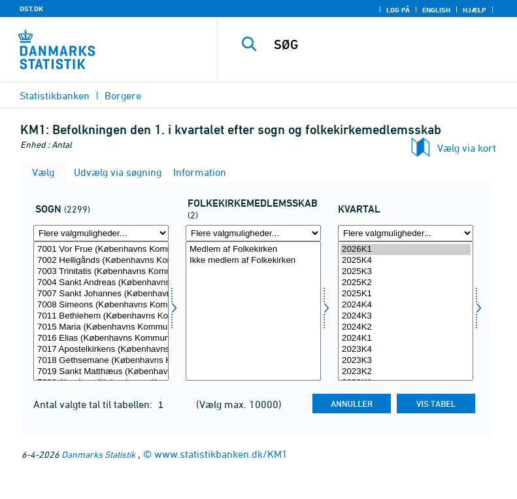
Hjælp (474, 9)
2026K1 (406, 249)
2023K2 (406, 371)
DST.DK (31, 8)
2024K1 (406, 338)
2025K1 (406, 294)
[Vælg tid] (405, 311)
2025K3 (406, 271)
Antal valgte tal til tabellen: (94, 404)
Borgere (123, 95)
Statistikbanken (55, 95)
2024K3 (406, 316)
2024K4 (406, 305)
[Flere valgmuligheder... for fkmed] (253, 233)
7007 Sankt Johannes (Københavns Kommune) (101, 294)
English (436, 9)
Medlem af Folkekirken (253, 249)
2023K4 (406, 349)
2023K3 (406, 360)
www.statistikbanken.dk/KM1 (221, 454)
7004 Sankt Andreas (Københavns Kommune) (101, 282)
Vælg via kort (466, 148)
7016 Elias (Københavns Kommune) (101, 338)
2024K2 (406, 327)
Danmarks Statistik (98, 454)
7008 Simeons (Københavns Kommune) (101, 305)
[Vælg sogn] (101, 311)
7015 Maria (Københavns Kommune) (101, 327)
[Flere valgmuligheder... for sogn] (101, 233)
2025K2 (406, 282)
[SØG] (387, 44)
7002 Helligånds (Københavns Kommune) (101, 260)
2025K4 (406, 260)
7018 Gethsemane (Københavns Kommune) (101, 360)
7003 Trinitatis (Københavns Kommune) (101, 271)
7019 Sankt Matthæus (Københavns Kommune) (101, 371)
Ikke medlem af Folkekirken (253, 260)
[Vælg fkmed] (253, 311)
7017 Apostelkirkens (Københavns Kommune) (101, 349)
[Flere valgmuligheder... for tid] (405, 233)
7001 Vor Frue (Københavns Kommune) (101, 249)
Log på (398, 9)
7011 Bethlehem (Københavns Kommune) (101, 316)
